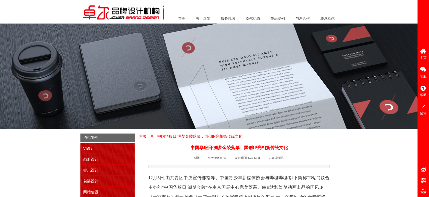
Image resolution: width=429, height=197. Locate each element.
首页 (181, 18)
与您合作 (302, 18)
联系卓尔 (327, 18)
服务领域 (228, 18)
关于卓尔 (203, 18)
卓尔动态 (253, 18)
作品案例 (278, 18)
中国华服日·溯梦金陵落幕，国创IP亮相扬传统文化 (199, 136)
